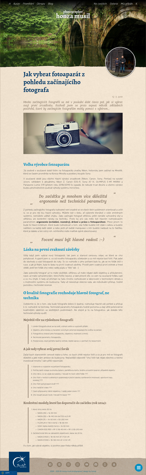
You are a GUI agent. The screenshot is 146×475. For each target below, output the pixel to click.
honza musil (73, 16)
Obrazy (41, 4)
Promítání (28, 4)
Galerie (114, 4)
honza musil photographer (72, 471)
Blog (50, 4)
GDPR (7, 473)
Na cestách (100, 4)
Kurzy (17, 4)
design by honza (89, 471)
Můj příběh (127, 4)
